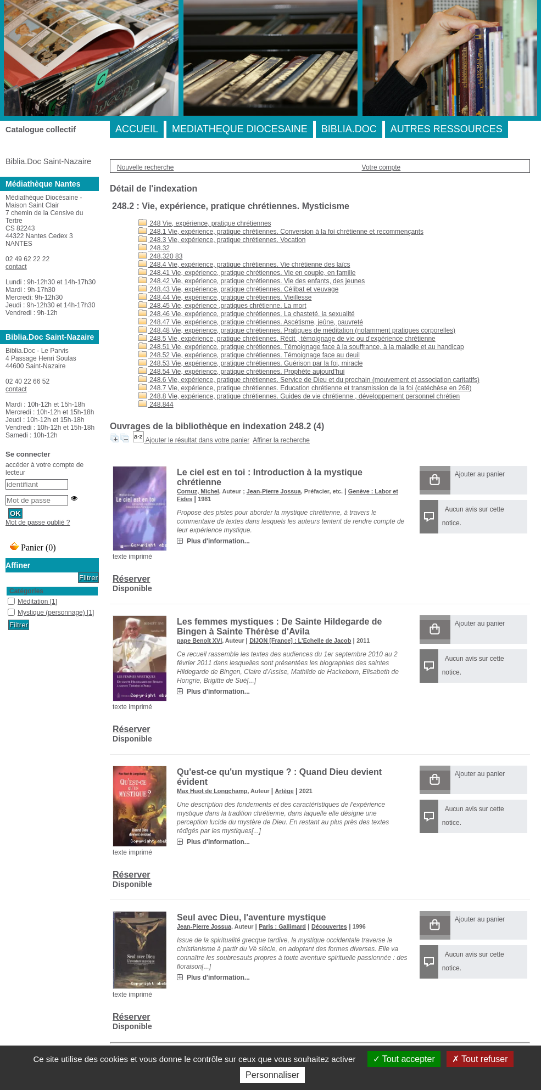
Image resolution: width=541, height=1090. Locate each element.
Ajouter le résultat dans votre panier (197, 440)
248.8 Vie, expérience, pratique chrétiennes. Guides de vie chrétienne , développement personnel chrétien (299, 396)
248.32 (154, 248)
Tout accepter (404, 1059)
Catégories (26, 591)
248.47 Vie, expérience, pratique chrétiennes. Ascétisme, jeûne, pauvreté (250, 322)
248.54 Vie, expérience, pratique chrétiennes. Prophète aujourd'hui (241, 371)
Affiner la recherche (281, 440)
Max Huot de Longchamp (212, 791)
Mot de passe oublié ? (37, 522)
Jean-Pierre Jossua (274, 491)
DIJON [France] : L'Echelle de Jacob (300, 640)
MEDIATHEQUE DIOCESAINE (240, 128)
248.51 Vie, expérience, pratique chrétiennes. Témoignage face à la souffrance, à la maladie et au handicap (301, 347)
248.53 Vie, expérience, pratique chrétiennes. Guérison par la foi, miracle (250, 363)
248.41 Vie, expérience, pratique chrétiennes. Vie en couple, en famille (246, 273)
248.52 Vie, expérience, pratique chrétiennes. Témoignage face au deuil (249, 355)
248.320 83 (160, 256)
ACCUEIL (136, 128)
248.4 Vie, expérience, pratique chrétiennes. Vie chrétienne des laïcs (244, 264)
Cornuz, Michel (198, 491)
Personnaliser (272, 1075)
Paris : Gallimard (282, 926)
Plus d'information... (218, 541)
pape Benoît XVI (199, 640)
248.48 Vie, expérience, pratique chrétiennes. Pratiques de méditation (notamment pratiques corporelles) (296, 330)
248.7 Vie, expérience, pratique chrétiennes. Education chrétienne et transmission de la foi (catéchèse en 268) (304, 388)
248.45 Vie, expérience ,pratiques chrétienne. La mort (222, 306)
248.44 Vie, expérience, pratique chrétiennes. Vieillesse (224, 297)
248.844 (156, 404)
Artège (284, 791)
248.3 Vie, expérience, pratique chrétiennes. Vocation (221, 240)
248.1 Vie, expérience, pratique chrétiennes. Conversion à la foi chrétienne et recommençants (280, 231)
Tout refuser (480, 1059)
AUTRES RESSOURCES (447, 128)
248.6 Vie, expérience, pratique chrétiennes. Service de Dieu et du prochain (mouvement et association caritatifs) (308, 380)
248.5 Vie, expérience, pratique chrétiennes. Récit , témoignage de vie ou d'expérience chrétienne (287, 338)
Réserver (131, 578)
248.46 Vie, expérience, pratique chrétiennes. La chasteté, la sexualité (246, 314)
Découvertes (329, 926)
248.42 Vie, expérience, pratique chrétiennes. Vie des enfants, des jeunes (251, 281)
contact (16, 267)
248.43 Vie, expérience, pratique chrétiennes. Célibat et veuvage (238, 289)
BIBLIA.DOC (349, 128)
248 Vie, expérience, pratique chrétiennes (204, 223)
